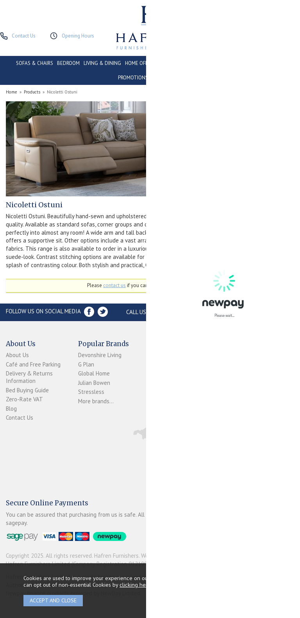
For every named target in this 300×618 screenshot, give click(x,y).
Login (156, 363)
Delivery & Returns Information (29, 377)
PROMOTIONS (133, 77)
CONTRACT (240, 63)
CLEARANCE (270, 63)
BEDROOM (68, 63)
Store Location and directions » (245, 312)
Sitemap (160, 417)
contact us (114, 285)
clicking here (135, 584)
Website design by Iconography (179, 555)
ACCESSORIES (167, 77)
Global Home (94, 373)
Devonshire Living (99, 355)
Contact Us (19, 417)
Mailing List (164, 407)
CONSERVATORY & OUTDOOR (191, 63)
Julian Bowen (94, 382)
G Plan (86, 364)
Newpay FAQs (167, 373)
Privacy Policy (166, 398)
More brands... (96, 401)
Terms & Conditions (163, 385)
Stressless (91, 391)
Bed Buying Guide (27, 390)
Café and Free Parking (33, 364)
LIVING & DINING (102, 63)
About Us (17, 355)
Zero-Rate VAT (24, 399)
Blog (11, 408)
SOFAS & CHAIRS (34, 63)
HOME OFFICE (140, 63)
